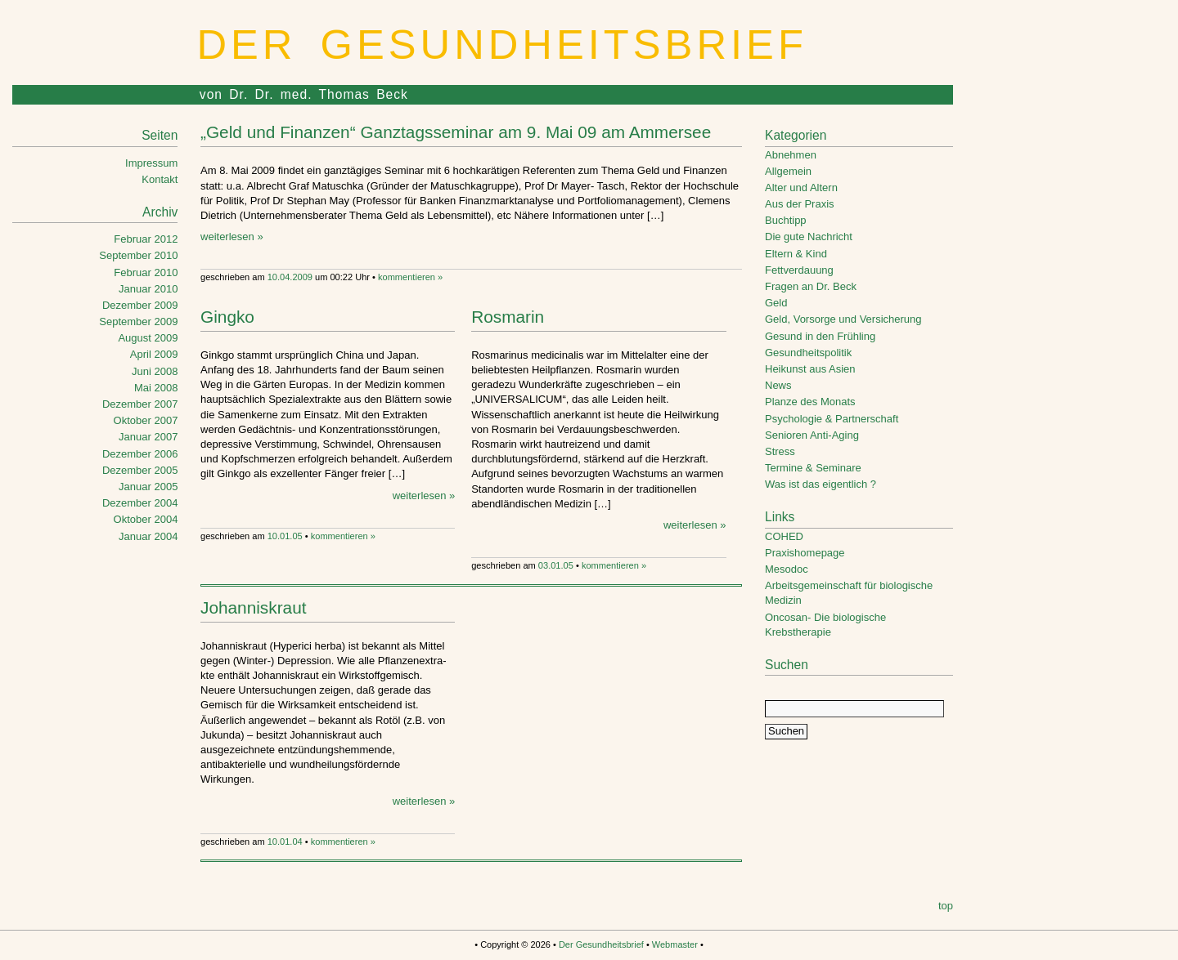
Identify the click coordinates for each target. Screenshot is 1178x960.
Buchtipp (786, 220)
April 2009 (154, 354)
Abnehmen (790, 155)
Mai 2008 (156, 388)
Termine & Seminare (813, 468)
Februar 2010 (146, 272)
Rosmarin (507, 316)
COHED (784, 536)
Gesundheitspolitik (808, 352)
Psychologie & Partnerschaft (831, 419)
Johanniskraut (253, 607)
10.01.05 (285, 536)
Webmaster (675, 944)
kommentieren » (410, 277)
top (945, 906)
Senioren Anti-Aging (812, 435)
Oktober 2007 (146, 420)
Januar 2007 (148, 437)
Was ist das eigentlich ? (820, 484)
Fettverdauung (799, 270)
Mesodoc (786, 569)
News (778, 385)
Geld (776, 303)
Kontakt (160, 179)
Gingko (227, 316)
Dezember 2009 (140, 305)
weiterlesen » (231, 236)
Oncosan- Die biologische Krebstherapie (825, 624)
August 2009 (148, 338)
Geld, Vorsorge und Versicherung (843, 319)
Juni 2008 (155, 371)
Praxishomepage (805, 553)
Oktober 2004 (146, 519)
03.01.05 (555, 565)
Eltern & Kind (796, 254)
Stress (780, 451)
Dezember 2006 (140, 454)
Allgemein (788, 171)
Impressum (151, 163)
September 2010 (138, 255)
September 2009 (138, 321)
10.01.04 (285, 841)
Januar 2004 (148, 536)
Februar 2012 (146, 239)
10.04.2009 (290, 277)
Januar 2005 (148, 486)
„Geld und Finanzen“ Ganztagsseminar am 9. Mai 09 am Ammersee (455, 132)
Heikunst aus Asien (810, 369)
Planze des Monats (810, 401)
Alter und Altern (801, 187)
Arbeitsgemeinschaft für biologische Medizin (849, 592)
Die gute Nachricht (808, 236)
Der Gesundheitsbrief (501, 44)
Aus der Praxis (799, 204)
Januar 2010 (148, 289)
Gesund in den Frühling (820, 336)
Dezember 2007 (140, 404)
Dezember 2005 (140, 470)
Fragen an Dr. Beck (811, 286)
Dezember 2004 (140, 503)
